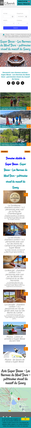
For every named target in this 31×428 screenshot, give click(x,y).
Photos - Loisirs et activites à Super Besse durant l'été (14, 338)
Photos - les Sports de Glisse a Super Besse (14, 360)
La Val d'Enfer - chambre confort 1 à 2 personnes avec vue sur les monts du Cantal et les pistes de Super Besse (14, 242)
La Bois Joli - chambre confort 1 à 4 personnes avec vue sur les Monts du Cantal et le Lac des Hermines (14, 275)
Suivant (27, 151)
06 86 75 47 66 (22, 1)
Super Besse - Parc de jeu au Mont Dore (13, 126)
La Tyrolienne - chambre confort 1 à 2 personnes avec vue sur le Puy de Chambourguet (14, 209)
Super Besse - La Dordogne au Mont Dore (13, 144)
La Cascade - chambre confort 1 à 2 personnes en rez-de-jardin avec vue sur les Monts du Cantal (14, 308)
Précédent (4, 151)
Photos (7, 34)
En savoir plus (24, 426)
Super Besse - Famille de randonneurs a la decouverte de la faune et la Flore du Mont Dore (13, 110)
